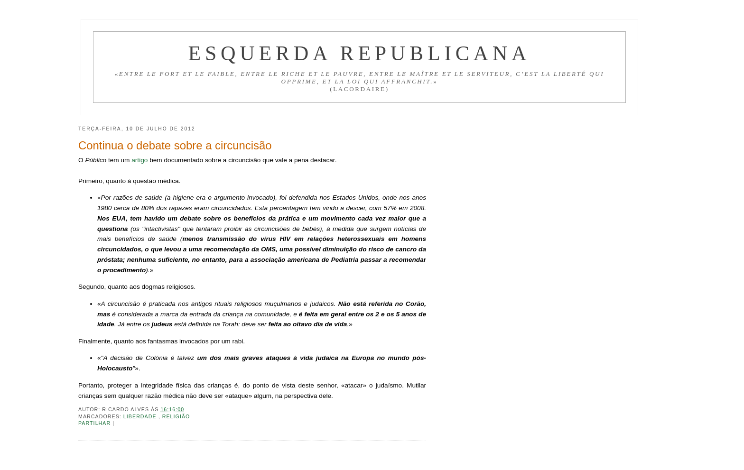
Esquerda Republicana (359, 53)
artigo (139, 160)
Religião (176, 416)
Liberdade (140, 416)
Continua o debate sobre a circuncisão (174, 145)
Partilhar (95, 423)
